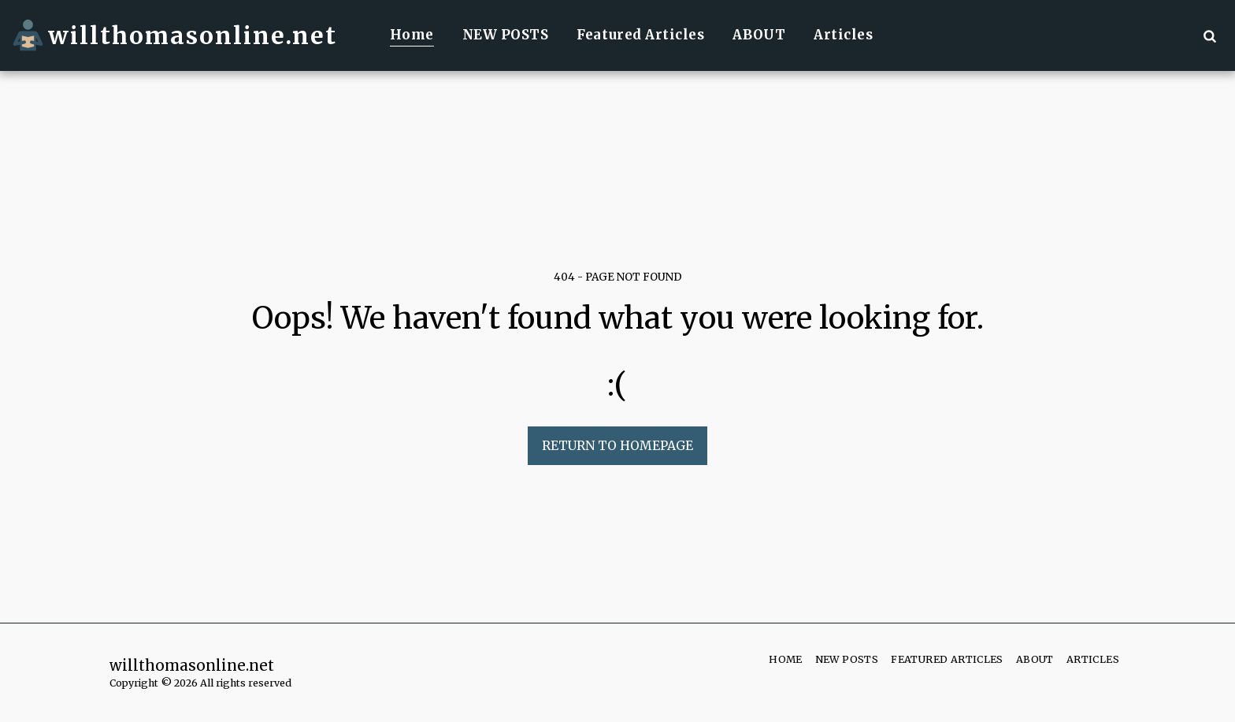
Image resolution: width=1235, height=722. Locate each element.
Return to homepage (617, 445)
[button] (1209, 35)
